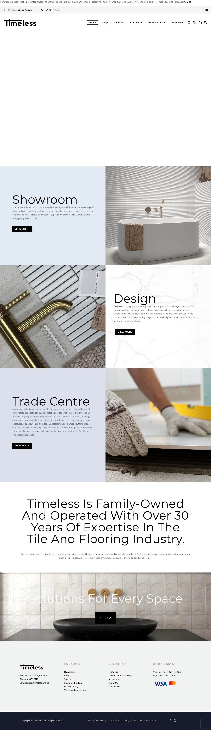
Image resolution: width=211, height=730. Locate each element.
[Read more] (18, 10)
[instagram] (175, 720)
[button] (205, 22)
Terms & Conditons (95, 720)
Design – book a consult (120, 675)
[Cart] (200, 22)
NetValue (152, 720)
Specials (68, 679)
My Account (70, 671)
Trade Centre (115, 671)
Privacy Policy (71, 686)
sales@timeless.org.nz (37, 682)
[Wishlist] (194, 22)
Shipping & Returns (74, 682)
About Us (119, 22)
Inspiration (177, 22)
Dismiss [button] (187, 1)
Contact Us (136, 22)
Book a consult (157, 22)
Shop (105, 22)
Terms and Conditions (75, 690)
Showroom (114, 679)
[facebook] (170, 720)
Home (92, 22)
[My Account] (189, 22)
